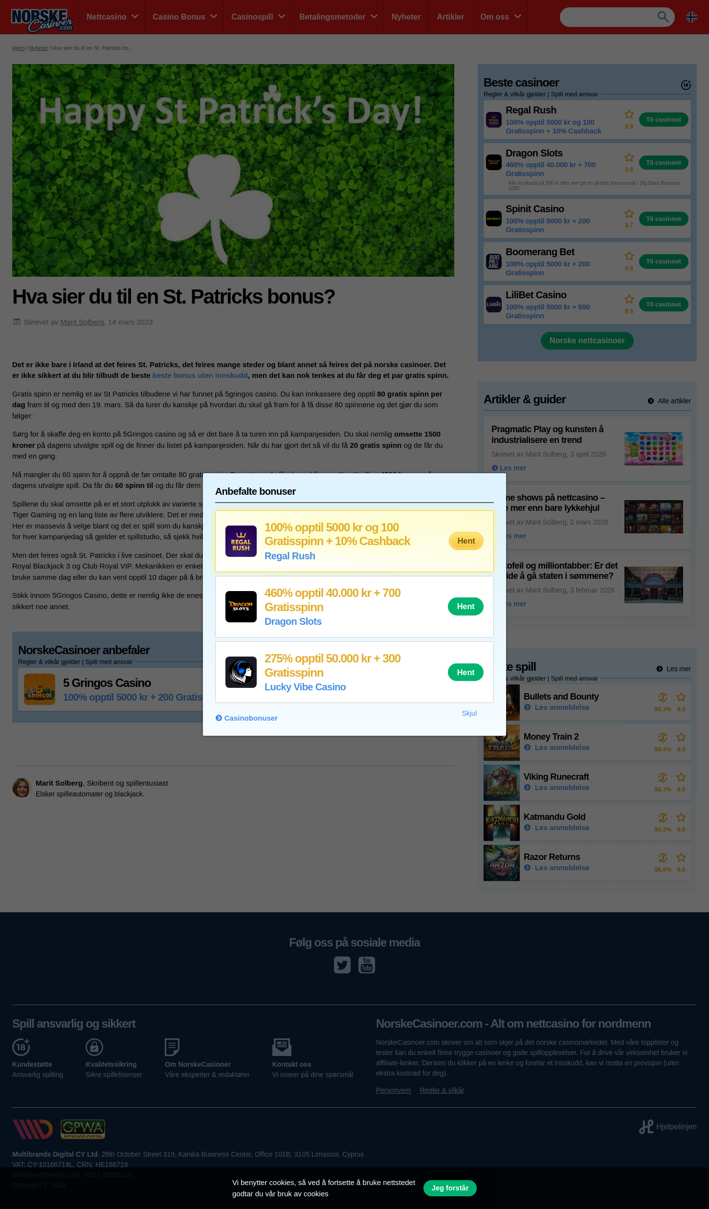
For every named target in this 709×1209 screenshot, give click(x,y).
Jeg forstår (450, 1188)
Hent (466, 540)
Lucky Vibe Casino (305, 686)
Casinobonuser (251, 718)
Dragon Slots (293, 621)
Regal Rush (290, 555)
